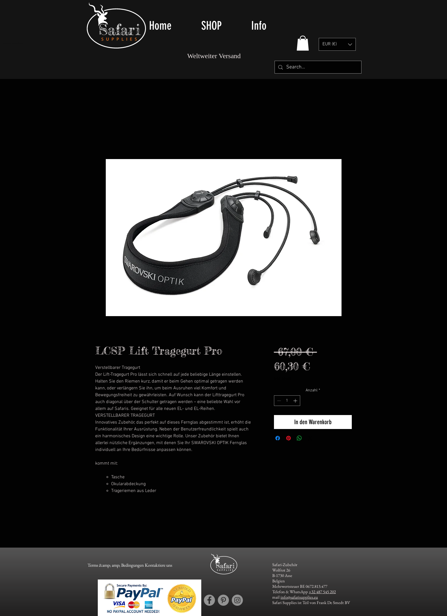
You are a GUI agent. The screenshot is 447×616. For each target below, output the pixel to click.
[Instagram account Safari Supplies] (237, 600)
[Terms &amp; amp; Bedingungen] (116, 565)
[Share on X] (310, 438)
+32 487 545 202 (322, 591)
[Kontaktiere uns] (158, 565)
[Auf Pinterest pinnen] (288, 438)
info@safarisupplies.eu (299, 597)
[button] (222, 26)
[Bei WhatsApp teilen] (299, 438)
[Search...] (317, 67)
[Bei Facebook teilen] (277, 438)
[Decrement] (278, 401)
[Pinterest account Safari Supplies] (223, 600)
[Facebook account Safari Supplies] (209, 600)
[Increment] (295, 401)
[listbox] (337, 44)
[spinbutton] (287, 401)
